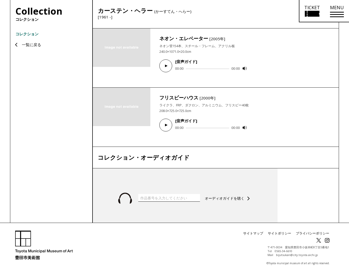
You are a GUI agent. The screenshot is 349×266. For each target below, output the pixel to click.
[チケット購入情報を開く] (312, 11)
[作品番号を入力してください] (169, 193)
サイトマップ (258, 228)
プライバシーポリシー (313, 228)
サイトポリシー (283, 228)
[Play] (165, 65)
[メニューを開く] (337, 11)
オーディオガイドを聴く (226, 193)
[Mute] (244, 68)
